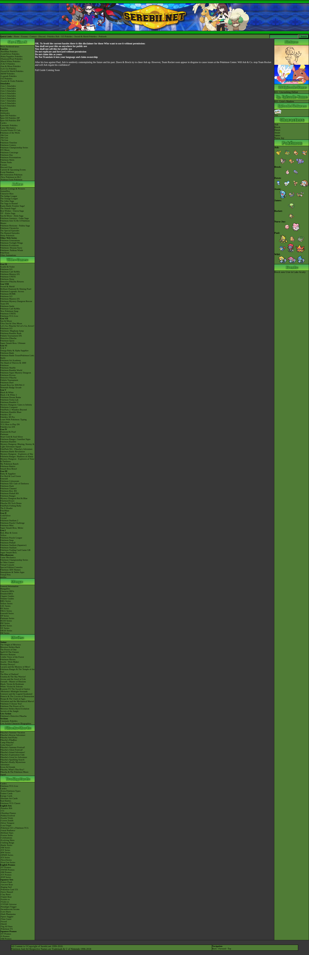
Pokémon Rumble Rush (10, 333)
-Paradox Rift (6, 808)
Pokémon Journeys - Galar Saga (14, 218)
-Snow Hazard (6, 892)
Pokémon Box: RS (8, 491)
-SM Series (5, 847)
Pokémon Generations (10, 240)
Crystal (3, 518)
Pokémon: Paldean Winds (11, 250)
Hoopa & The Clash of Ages (12, 699)
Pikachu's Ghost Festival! (11, 750)
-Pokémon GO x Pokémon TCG (14, 828)
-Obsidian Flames (8, 813)
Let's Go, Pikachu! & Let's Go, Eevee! (17, 326)
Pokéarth (103, 36)
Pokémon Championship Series (14, 147)
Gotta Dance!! (6, 745)
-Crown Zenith (6, 820)
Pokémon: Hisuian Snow (11, 248)
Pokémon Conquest (8, 407)
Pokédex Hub (53, 36)
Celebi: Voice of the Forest (12, 657)
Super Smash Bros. (8, 552)
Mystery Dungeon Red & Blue (14, 498)
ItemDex (4, 108)
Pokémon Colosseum (9, 481)
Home (16, 36)
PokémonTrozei (7, 501)
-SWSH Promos (7, 870)
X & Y (3, 348)
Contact (33, 36)
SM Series (4, 633)
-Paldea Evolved (7, 815)
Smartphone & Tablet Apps (12, 572)
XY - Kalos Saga (7, 213)
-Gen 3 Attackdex (8, 91)
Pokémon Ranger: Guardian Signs (15, 439)
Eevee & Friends (7, 767)
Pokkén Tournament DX (11, 336)
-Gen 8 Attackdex (8, 103)
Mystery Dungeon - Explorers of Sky (16, 454)
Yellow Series (6, 603)
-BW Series (5, 852)
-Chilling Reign (7, 842)
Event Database (7, 172)
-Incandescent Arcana (9, 909)
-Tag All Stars (6, 926)
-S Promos (5, 936)
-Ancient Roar (6, 884)
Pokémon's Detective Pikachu (13, 716)
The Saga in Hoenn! (9, 203)
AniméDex (5, 191)
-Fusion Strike (6, 835)
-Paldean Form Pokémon (11, 179)
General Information (9, 586)
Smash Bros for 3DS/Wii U (12, 385)
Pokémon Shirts (7, 160)
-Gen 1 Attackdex (8, 86)
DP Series (4, 616)
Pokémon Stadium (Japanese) (13, 545)
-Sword (3, 921)
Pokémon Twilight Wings (11, 243)
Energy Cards (6, 796)
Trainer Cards (6, 793)
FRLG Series (6, 611)
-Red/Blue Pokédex (8, 51)
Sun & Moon (6, 321)
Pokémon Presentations (10, 157)
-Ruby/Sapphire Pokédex (11, 56)
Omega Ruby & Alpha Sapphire (14, 350)
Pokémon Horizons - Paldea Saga (15, 225)
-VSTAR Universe (8, 904)
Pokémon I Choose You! (11, 704)
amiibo (3, 577)
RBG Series (5, 601)
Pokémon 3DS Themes (10, 570)
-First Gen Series (7, 862)
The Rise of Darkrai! (9, 674)
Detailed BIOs (6, 593)
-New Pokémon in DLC (10, 177)
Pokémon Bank (7, 353)
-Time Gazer (5, 919)
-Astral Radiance (7, 830)
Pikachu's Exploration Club (12, 755)
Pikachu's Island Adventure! (12, 752)
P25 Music (5, 150)
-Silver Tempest (7, 823)
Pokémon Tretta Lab (9, 400)
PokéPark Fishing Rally (10, 505)
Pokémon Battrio (7, 466)
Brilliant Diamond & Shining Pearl (15, 289)
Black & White (7, 392)
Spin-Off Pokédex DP (10, 118)
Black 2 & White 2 (8, 395)
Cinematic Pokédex (8, 125)
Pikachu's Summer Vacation (12, 732)
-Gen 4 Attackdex (8, 93)
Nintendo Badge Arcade (10, 387)
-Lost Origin (5, 825)
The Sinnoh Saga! (8, 208)
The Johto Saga (7, 201)
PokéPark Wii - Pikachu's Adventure (16, 449)
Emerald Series (7, 613)
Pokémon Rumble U (9, 402)
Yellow (3, 535)
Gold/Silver (5, 515)
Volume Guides (7, 598)
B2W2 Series (6, 625)
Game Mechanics (8, 128)
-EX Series (5, 857)
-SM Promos (6, 872)
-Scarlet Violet (6, 818)
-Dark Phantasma (7, 914)
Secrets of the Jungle (9, 711)
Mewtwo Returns (7, 654)
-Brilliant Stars (6, 833)
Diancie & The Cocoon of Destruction (17, 696)
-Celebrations (6, 838)
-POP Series (5, 877)
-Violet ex (4, 902)
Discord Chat (6, 167)
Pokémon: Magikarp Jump (12, 331)
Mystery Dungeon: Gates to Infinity (16, 404)
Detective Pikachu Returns (12, 281)
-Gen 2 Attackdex (8, 88)
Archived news (12, 46)
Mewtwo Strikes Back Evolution (14, 708)
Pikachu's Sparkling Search (12, 759)
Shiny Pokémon (7, 235)
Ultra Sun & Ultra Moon (11, 323)
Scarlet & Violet (7, 267)
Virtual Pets (5, 574)
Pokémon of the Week (10, 133)
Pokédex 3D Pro (7, 417)
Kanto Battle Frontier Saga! (12, 206)
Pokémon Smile (7, 306)
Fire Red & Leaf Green (10, 476)
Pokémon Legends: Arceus (12, 291)
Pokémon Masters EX (10, 274)
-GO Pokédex (6, 78)
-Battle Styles (6, 845)
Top (229, 948)
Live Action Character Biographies (15, 723)
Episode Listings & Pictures (12, 188)
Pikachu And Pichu (8, 737)
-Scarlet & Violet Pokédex (12, 81)
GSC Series (5, 606)
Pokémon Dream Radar (10, 397)
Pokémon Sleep (7, 279)
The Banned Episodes (9, 233)
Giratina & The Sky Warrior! (13, 676)
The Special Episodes (9, 230)
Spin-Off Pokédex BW (10, 120)
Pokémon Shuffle (8, 368)
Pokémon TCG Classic (10, 803)
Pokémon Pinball (7, 542)
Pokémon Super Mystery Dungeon (15, 372)
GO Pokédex (67, 36)
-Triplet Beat (6, 897)
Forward (222, 948)
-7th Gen (4, 140)
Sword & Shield (7, 286)
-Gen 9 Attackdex (8, 105)
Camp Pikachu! (7, 742)
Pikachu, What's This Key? (12, 769)
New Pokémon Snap (9, 311)
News (2, 46)
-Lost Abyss (5, 911)
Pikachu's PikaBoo (8, 740)
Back (214, 948)
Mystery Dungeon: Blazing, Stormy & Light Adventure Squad (17, 445)
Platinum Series (7, 618)
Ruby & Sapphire (8, 473)
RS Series (4, 608)
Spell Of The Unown (9, 652)
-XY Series (5, 850)
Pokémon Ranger (7, 496)
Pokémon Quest (7, 340)
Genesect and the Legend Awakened (16, 694)
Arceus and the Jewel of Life (13, 679)
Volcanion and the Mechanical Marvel (17, 701)
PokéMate (4, 510)
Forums (24, 36)
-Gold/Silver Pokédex (9, 54)
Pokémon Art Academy (10, 360)
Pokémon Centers (8, 145)
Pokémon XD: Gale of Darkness (14, 483)
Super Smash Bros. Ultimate (13, 343)
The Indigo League (8, 196)
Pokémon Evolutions (9, 245)
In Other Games (7, 562)
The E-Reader (6, 508)
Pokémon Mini (7, 525)
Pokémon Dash (7, 486)
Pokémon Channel (8, 488)
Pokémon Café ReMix (10, 271)
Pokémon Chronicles (9, 228)
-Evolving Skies (7, 840)
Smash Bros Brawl (8, 469)
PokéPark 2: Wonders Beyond (13, 409)
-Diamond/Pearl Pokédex (11, 59)
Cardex (3, 123)
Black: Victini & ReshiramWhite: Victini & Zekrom (12, 685)
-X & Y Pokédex (7, 64)
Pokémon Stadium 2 (9, 520)
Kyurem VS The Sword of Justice (15, 689)
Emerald (4, 478)
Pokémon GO (6, 269)
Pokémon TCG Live (9, 316)
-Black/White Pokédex (10, 61)
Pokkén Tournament (9, 380)
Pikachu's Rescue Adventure (12, 735)
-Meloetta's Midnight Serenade (14, 691)
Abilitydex (5, 113)
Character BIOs (7, 591)
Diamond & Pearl (8, 432)
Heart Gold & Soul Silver (11, 437)
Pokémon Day (6, 155)
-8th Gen (4, 137)
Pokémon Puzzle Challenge (12, 523)
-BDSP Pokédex (7, 73)
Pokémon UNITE (8, 276)
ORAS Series (6, 630)
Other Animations (8, 255)
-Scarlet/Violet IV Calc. (10, 130)
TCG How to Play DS (10, 424)
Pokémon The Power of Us (12, 706)
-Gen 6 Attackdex (8, 98)
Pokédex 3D (5, 414)
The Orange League (9, 198)
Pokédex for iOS (7, 427)
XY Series (4, 628)
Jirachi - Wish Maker (9, 662)
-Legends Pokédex (8, 76)
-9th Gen (4, 135)
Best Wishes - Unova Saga (12, 211)
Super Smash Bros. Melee (11, 528)
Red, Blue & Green (8, 533)
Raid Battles (5, 801)
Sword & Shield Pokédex (85, 36)
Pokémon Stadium (8, 547)
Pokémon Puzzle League (11, 537)
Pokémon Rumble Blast (10, 412)
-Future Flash (6, 882)
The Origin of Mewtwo (10, 644)
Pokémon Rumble (8, 441)
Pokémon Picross (7, 375)
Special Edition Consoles (11, 567)
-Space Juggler (6, 916)
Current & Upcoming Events (13, 169)
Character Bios (7, 193)
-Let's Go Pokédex (8, 68)
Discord (42, 36)
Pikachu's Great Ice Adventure (13, 757)
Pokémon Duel (7, 382)
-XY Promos (5, 874)
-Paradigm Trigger (8, 906)
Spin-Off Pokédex (8, 115)
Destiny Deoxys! (7, 664)
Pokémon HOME (8, 294)
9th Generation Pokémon (11, 174)
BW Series (5, 623)
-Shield (3, 924)
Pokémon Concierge (9, 152)
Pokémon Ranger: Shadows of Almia (16, 456)
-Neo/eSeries (6, 860)
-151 (2, 810)
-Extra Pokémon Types (10, 791)
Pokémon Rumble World (11, 370)
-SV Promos (5, 867)
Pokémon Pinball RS (9, 493)
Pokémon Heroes (7, 659)
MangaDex (5, 588)
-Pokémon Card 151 (9, 889)
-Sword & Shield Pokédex (11, 71)
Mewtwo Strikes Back (10, 647)
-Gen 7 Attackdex (8, 101)
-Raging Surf (6, 887)
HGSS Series (6, 621)
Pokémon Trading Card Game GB (15, 550)
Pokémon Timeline (8, 142)
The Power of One (8, 649)
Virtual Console (7, 565)
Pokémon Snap (7, 540)
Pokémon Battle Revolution (12, 451)
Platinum (4, 434)
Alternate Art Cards (8, 798)
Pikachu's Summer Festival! (12, 747)
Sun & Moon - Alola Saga (11, 216)
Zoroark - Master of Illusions (13, 681)
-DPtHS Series (6, 855)
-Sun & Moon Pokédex (10, 66)
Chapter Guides (7, 596)
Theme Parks (6, 162)
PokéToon (4, 252)
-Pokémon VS (6, 929)
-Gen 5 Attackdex (8, 96)
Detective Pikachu (8, 338)
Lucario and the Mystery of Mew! (15, 667)
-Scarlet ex (5, 899)
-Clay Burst (5, 894)
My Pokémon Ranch (9, 464)
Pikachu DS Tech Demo (10, 503)
